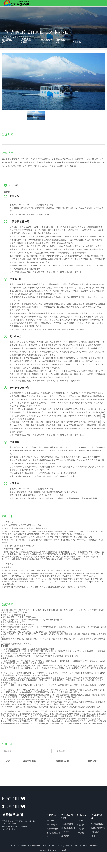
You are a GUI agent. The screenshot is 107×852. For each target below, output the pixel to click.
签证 (93, 836)
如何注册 (50, 820)
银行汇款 (80, 824)
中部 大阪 (15, 442)
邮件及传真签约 (68, 828)
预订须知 (55, 845)
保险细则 (95, 832)
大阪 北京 (15, 483)
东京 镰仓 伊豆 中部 (20, 387)
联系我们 (22, 845)
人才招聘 (46, 845)
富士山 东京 (16, 336)
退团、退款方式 (98, 828)
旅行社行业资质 (34, 845)
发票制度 (65, 836)
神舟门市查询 (67, 824)
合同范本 (65, 832)
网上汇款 (80, 829)
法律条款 (84, 845)
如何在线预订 (52, 824)
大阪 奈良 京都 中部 (20, 221)
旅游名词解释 (52, 829)
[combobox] (27, 751)
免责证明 (65, 845)
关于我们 (12, 845)
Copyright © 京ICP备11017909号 (53, 850)
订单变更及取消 (98, 824)
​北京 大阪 (15, 196)
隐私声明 (74, 845)
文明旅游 (93, 845)
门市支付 (80, 820)
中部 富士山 (16, 279)
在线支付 (80, 833)
